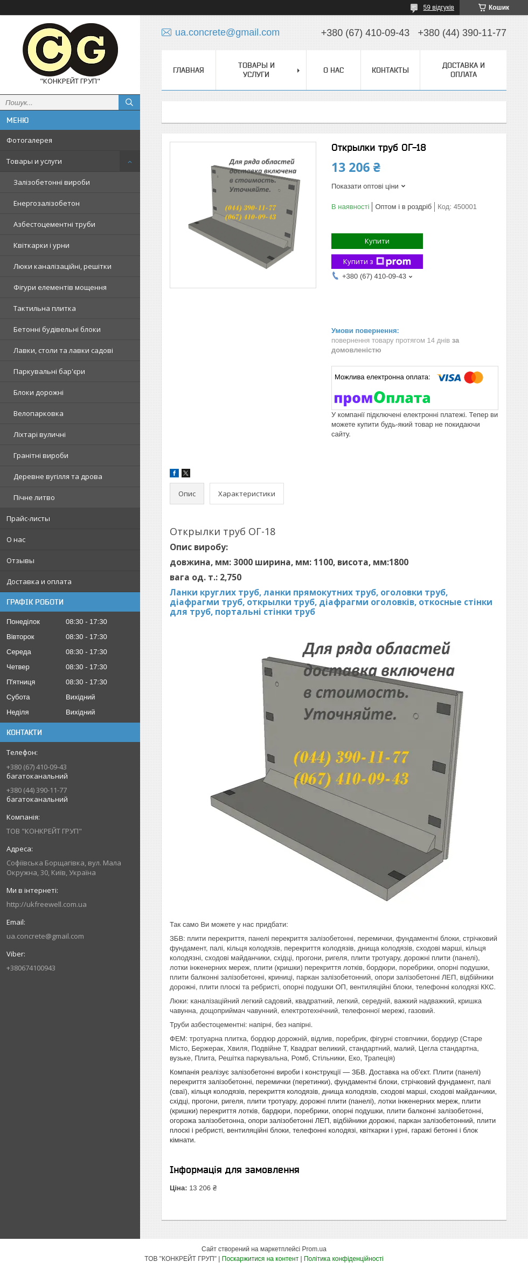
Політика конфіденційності (344, 1259)
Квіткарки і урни (41, 245)
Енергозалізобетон (46, 203)
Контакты (390, 70)
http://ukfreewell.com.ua (46, 904)
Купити (377, 241)
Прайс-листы (28, 518)
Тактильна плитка (44, 308)
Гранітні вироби (40, 455)
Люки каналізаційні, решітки (62, 266)
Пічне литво (34, 497)
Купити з (377, 261)
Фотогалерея (29, 140)
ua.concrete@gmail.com (45, 936)
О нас (15, 539)
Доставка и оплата (39, 581)
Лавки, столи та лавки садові (63, 350)
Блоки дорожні (38, 392)
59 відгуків (438, 7)
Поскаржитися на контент (260, 1259)
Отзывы (20, 560)
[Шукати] (129, 102)
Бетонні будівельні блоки (57, 329)
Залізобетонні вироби (51, 182)
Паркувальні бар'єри (49, 371)
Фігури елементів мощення (60, 287)
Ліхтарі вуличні (39, 434)
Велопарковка (38, 413)
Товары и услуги (34, 161)
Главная (188, 70)
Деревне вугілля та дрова (57, 476)
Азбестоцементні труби (54, 224)
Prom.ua (314, 1249)
